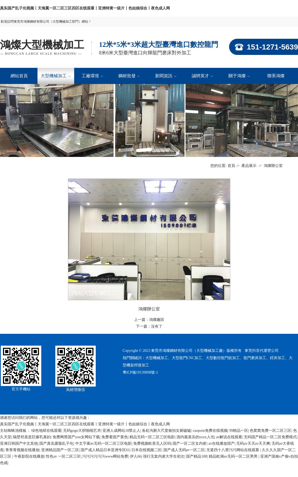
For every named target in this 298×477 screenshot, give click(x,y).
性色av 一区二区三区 (63, 456)
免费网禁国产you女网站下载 (76, 437)
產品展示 (248, 166)
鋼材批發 (129, 75)
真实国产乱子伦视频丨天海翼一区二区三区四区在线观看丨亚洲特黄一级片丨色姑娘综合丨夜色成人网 (85, 8)
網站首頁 (19, 75)
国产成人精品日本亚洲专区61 (105, 450)
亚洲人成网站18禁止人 (121, 431)
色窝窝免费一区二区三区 (270, 431)
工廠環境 (92, 75)
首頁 (231, 166)
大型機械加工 (56, 75)
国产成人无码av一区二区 (184, 450)
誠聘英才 (202, 75)
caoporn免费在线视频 (210, 431)
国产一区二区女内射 (190, 443)
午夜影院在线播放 (29, 456)
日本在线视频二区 (146, 450)
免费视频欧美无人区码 (152, 443)
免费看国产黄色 (114, 437)
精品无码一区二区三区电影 (152, 437)
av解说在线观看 (229, 437)
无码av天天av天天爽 (253, 443)
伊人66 (135, 456)
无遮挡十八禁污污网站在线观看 (233, 450)
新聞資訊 (165, 75)
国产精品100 (196, 456)
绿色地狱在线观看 (46, 431)
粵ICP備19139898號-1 (140, 372)
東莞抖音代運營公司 (262, 351)
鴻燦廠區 (156, 320)
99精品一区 (238, 431)
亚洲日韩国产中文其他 (19, 443)
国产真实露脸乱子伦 (56, 443)
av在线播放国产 (221, 443)
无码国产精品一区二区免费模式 (270, 437)
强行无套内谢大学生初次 (163, 456)
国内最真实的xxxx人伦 (195, 437)
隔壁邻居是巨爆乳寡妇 (32, 437)
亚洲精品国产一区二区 (60, 450)
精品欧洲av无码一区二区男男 (234, 456)
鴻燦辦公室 (273, 166)
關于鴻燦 (239, 75)
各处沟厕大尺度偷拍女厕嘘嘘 (166, 431)
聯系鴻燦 (276, 75)
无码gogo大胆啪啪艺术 (82, 431)
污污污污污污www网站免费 (105, 456)
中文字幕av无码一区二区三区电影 (103, 443)
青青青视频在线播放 (22, 450)
